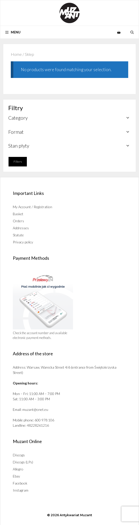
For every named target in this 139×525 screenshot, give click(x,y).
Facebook (20, 483)
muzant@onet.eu (35, 409)
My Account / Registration (32, 207)
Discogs (19, 455)
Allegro (18, 469)
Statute (18, 235)
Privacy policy (23, 242)
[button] (132, 32)
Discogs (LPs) (23, 462)
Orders (18, 221)
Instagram (20, 490)
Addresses (21, 228)
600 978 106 (44, 420)
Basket (18, 214)
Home (16, 54)
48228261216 (38, 425)
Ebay (16, 476)
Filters (18, 161)
